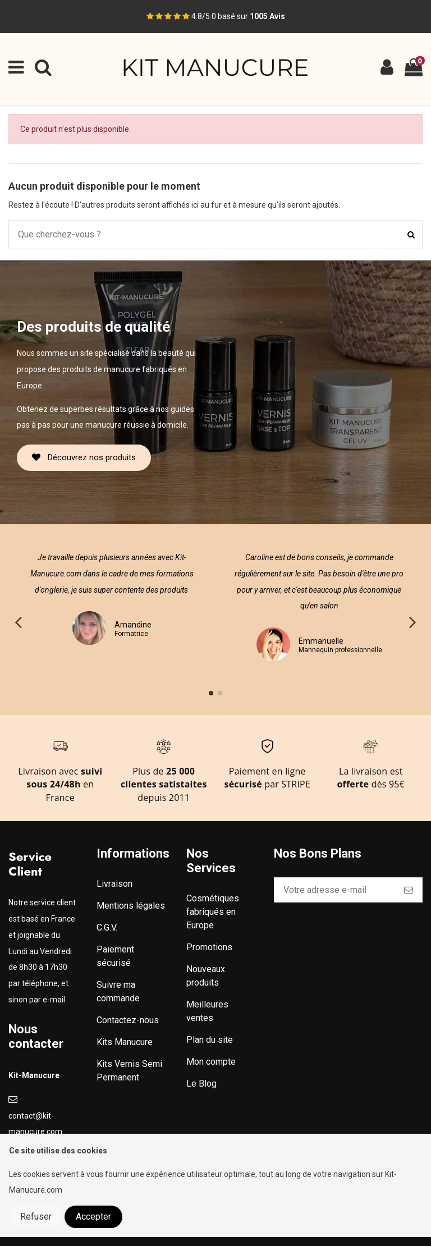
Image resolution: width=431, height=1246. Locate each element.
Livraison (114, 883)
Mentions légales (131, 905)
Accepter (93, 1216)
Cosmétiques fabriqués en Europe (212, 912)
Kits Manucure (125, 1042)
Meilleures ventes (207, 1011)
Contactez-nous (128, 1020)
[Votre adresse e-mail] (334, 890)
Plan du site (209, 1039)
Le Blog (201, 1083)
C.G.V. (107, 927)
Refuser (36, 1216)
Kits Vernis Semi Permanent (129, 1071)
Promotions (209, 947)
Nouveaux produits (205, 976)
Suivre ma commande (118, 991)
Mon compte (211, 1061)
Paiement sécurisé (115, 956)
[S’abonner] (408, 890)
